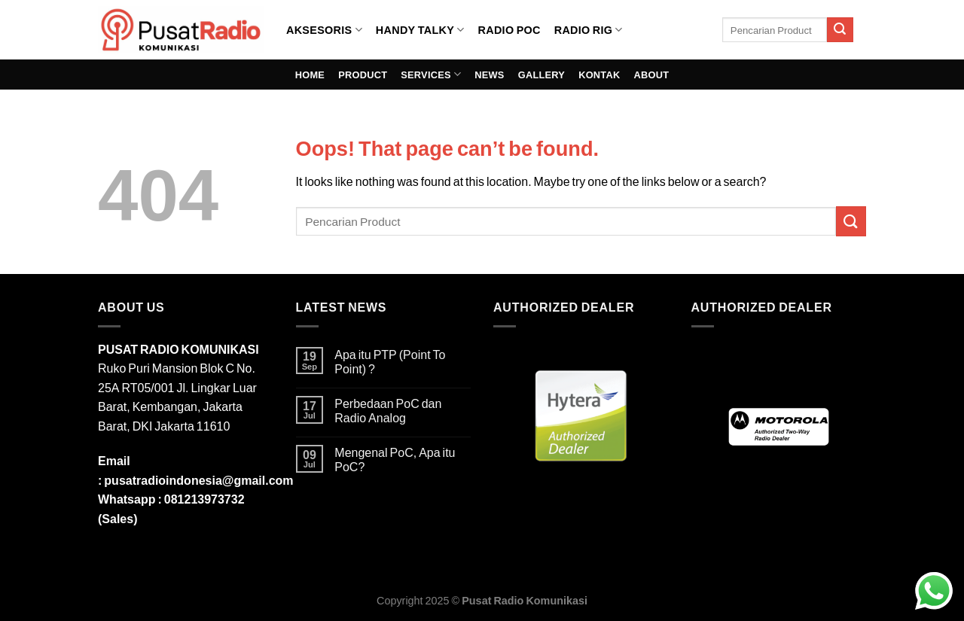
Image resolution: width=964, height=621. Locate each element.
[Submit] (840, 30)
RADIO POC (509, 29)
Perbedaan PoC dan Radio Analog (387, 410)
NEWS (489, 74)
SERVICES (431, 74)
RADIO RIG (588, 30)
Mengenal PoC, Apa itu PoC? (394, 459)
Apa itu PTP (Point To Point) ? (389, 361)
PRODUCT (362, 74)
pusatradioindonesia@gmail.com (198, 480)
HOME (310, 74)
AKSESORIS (324, 30)
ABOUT (651, 74)
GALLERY (541, 74)
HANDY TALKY (420, 30)
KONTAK (599, 74)
